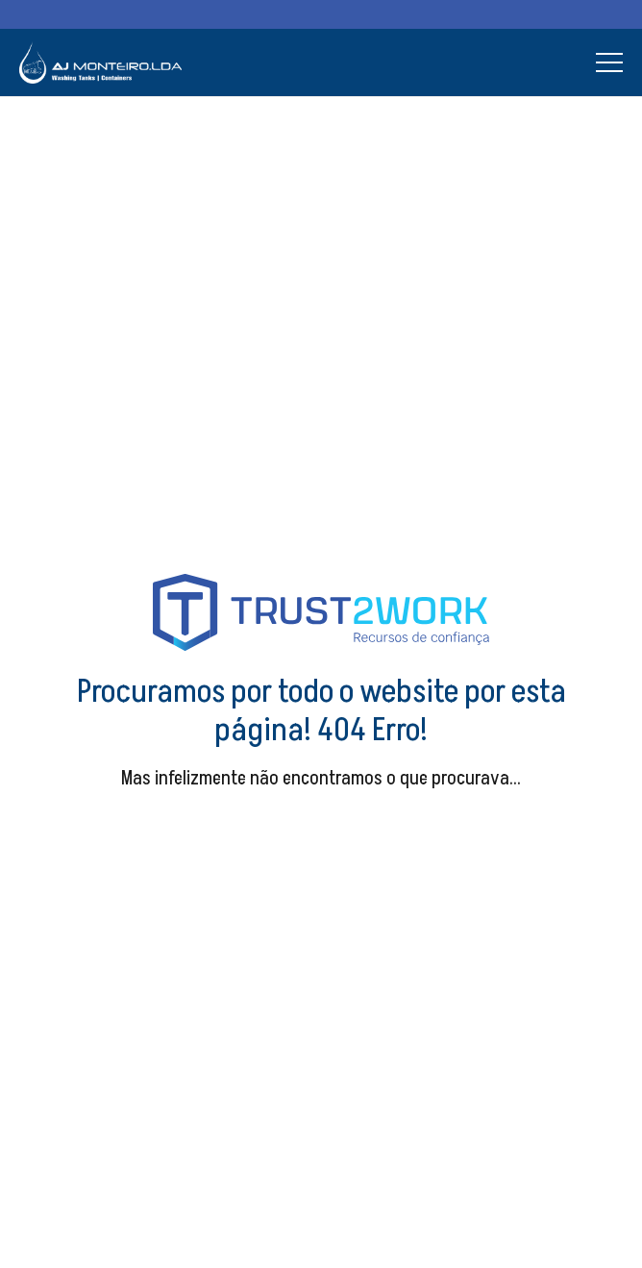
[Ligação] (100, 63)
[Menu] (609, 62)
